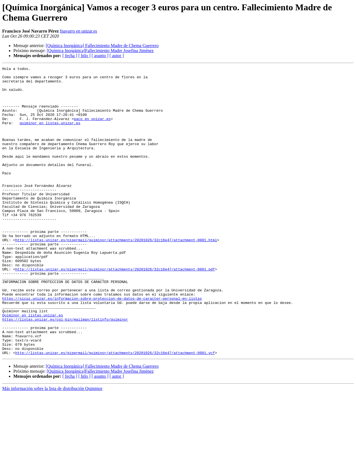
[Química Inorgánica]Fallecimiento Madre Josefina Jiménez (100, 50)
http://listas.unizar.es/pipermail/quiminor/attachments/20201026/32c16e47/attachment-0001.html (116, 274)
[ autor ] (117, 55)
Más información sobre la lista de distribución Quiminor (52, 446)
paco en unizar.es (92, 129)
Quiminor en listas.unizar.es (32, 365)
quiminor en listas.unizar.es (49, 134)
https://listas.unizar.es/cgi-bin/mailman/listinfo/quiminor (65, 370)
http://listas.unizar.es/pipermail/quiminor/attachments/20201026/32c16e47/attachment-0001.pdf (115, 310)
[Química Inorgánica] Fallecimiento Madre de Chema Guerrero (102, 45)
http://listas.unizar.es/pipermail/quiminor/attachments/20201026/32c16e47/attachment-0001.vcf (115, 410)
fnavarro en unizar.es (78, 31)
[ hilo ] (84, 55)
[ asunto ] (100, 55)
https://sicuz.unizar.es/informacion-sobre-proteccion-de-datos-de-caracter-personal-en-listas (102, 345)
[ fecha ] (69, 55)
